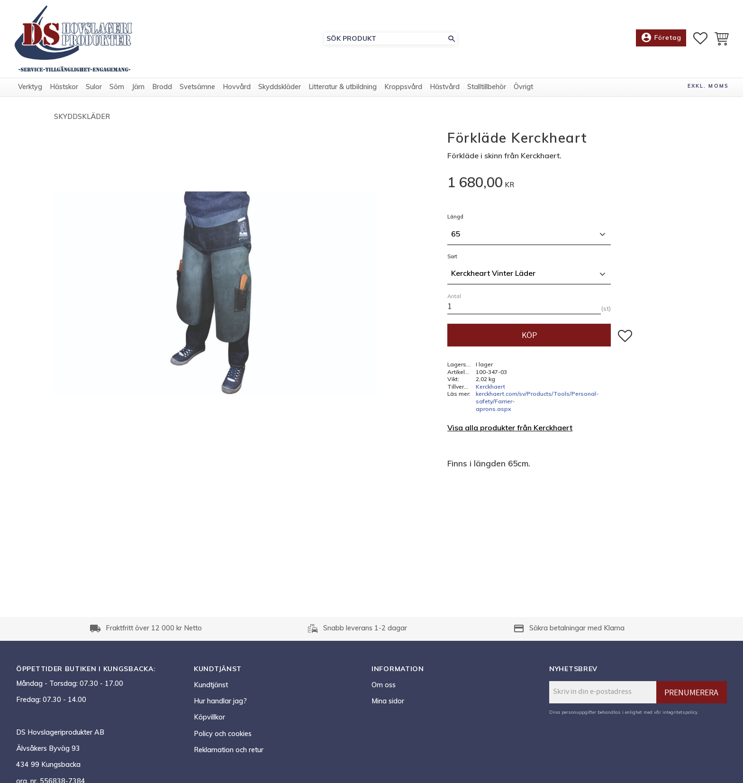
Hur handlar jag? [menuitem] (220, 701)
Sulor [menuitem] (94, 86)
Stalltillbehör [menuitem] (486, 86)
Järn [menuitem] (138, 86)
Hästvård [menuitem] (445, 86)
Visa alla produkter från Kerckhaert (509, 427)
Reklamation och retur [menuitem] (228, 750)
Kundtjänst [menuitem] (211, 685)
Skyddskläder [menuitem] (279, 86)
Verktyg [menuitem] (30, 86)
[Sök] (451, 39)
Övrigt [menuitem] (523, 86)
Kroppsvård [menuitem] (403, 86)
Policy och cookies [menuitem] (223, 733)
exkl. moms (708, 85)
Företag (661, 38)
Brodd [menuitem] (162, 86)
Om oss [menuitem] (384, 685)
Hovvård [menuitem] (237, 86)
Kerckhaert (490, 386)
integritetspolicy (680, 712)
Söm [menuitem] (116, 86)
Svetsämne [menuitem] (197, 86)
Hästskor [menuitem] (64, 86)
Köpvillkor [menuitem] (209, 717)
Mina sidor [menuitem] (388, 701)
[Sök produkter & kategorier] (385, 39)
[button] (700, 38)
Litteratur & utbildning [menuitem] (342, 86)
